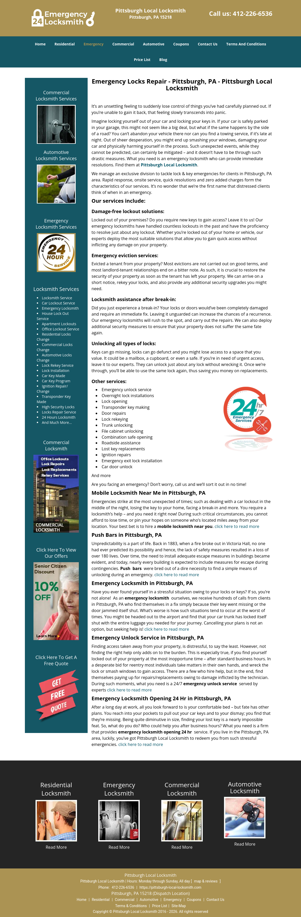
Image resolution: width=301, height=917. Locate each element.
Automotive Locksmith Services (56, 155)
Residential (64, 44)
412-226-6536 (252, 13)
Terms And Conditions (246, 44)
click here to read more (237, 526)
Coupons (181, 44)
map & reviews (206, 881)
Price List (142, 59)
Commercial (123, 44)
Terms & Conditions (131, 906)
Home (40, 44)
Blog (163, 59)
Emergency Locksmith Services (56, 224)
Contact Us (208, 44)
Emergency (93, 44)
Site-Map (179, 906)
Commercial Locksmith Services (56, 95)
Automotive (153, 44)
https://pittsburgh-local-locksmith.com (170, 887)
